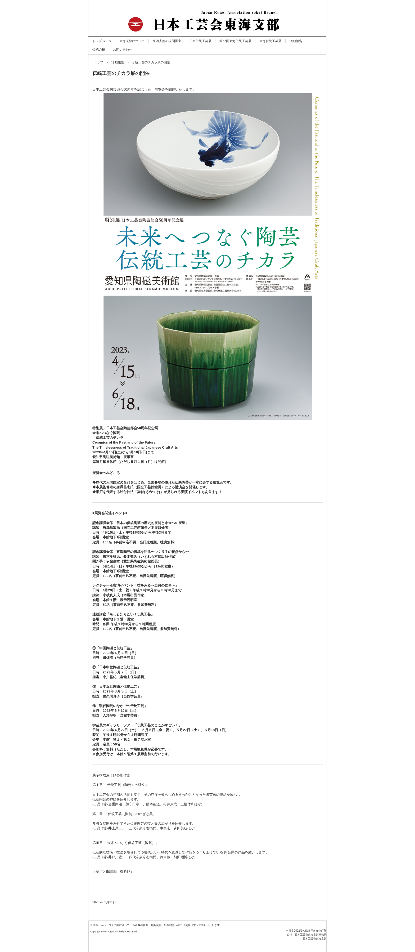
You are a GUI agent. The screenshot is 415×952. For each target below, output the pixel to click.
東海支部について (132, 41)
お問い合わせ (122, 49)
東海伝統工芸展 (270, 41)
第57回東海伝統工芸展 (235, 41)
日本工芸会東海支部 (145, 939)
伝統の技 (98, 49)
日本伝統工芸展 (200, 41)
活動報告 (296, 41)
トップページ (101, 41)
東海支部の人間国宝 (167, 41)
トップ (98, 62)
